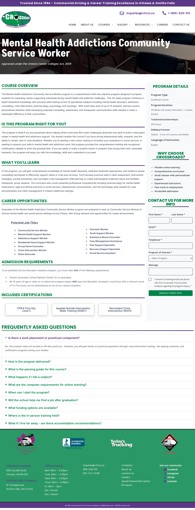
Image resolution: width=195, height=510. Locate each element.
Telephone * (155, 239)
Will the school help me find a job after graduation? (43, 400)
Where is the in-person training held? (34, 415)
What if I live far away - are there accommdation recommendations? (54, 423)
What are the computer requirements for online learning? (47, 384)
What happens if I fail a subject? (30, 377)
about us (126, 469)
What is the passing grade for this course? (37, 369)
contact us (127, 473)
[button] (97, 338)
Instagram (171, 473)
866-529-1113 (90, 469)
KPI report (126, 485)
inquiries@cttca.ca (140, 13)
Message (153, 265)
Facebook (171, 469)
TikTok (169, 477)
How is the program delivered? (29, 361)
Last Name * (178, 214)
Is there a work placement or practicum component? (44, 338)
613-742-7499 (91, 473)
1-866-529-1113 (179, 13)
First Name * (156, 214)
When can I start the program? (29, 392)
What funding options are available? (33, 408)
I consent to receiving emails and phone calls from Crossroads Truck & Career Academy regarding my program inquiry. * (173, 282)
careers (125, 477)
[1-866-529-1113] (164, 13)
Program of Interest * (160, 252)
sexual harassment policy (135, 481)
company (126, 465)
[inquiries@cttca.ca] (122, 13)
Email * (153, 227)
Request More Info (170, 293)
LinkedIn (170, 481)
